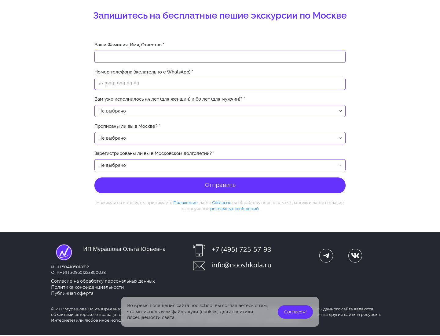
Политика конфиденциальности (87, 288)
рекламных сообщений (234, 209)
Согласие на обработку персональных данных (103, 282)
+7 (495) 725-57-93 (241, 250)
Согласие (221, 203)
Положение (185, 203)
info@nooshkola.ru (241, 265)
